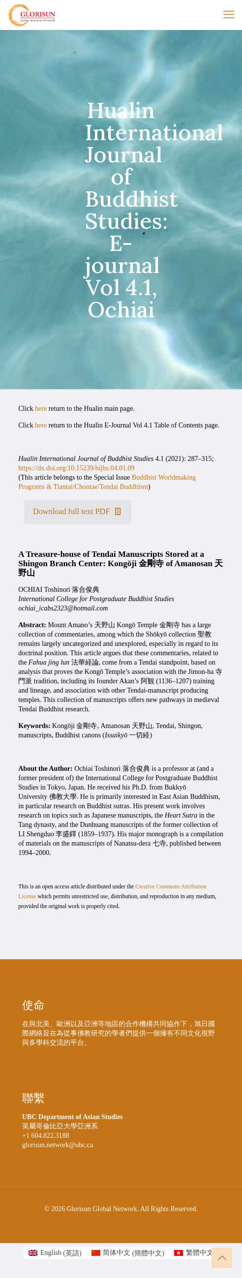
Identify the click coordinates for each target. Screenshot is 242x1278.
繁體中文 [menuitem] (199, 1252)
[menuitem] (55, 1253)
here (41, 408)
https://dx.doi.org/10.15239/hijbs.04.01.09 (76, 468)
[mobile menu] (228, 14)
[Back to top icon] (222, 1258)
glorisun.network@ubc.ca (57, 1145)
